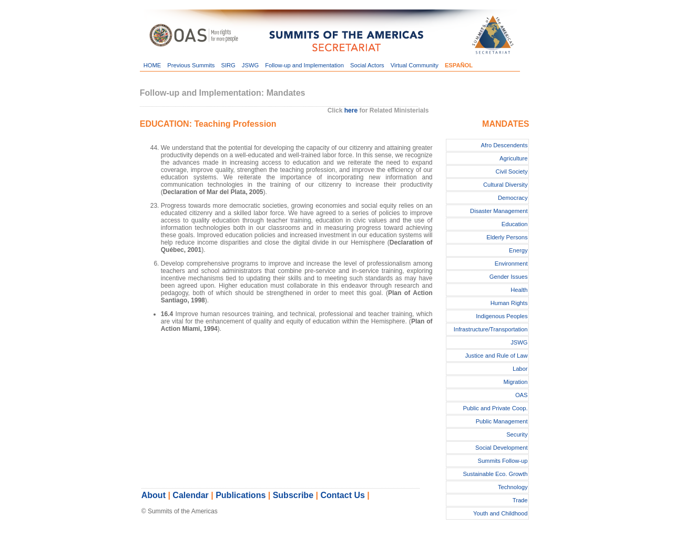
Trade (520, 500)
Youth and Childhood (500, 513)
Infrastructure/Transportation (491, 329)
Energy (518, 250)
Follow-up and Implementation (304, 65)
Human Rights (509, 303)
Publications (241, 495)
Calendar (190, 495)
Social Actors (367, 65)
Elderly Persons (506, 237)
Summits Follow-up (502, 461)
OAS (521, 395)
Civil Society (512, 171)
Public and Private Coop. (495, 408)
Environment (511, 263)
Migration (516, 382)
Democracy (513, 198)
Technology (513, 487)
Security (516, 434)
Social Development (501, 447)
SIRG (228, 65)
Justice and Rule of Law (496, 355)
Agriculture (513, 158)
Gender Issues (509, 277)
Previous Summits (191, 65)
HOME (152, 65)
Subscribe (293, 495)
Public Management (502, 421)
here (351, 110)
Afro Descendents (504, 145)
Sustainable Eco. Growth (495, 474)
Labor (520, 369)
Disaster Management (498, 211)
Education (515, 224)
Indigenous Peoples (501, 316)
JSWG (250, 65)
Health (519, 290)
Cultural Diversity (505, 184)
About (153, 495)
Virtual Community (415, 65)
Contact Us (342, 495)
